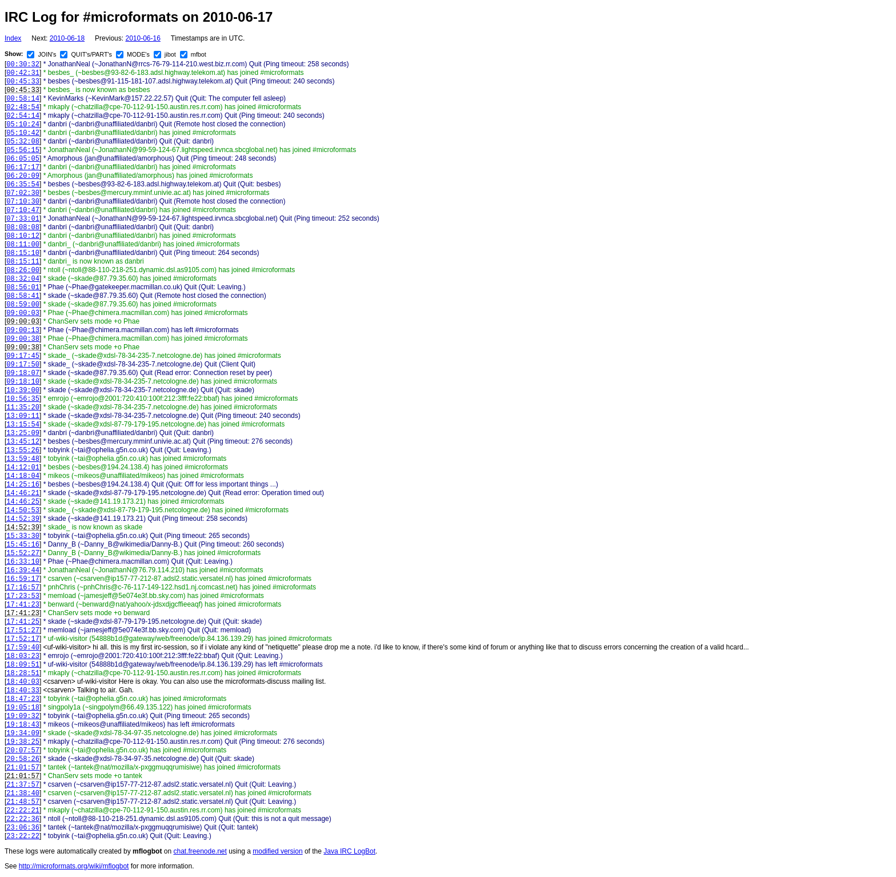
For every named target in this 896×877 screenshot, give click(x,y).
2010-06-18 (67, 38)
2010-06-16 (142, 38)
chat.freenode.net (199, 851)
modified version (277, 851)
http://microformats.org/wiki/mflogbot (74, 866)
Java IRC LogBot (349, 851)
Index (13, 38)
